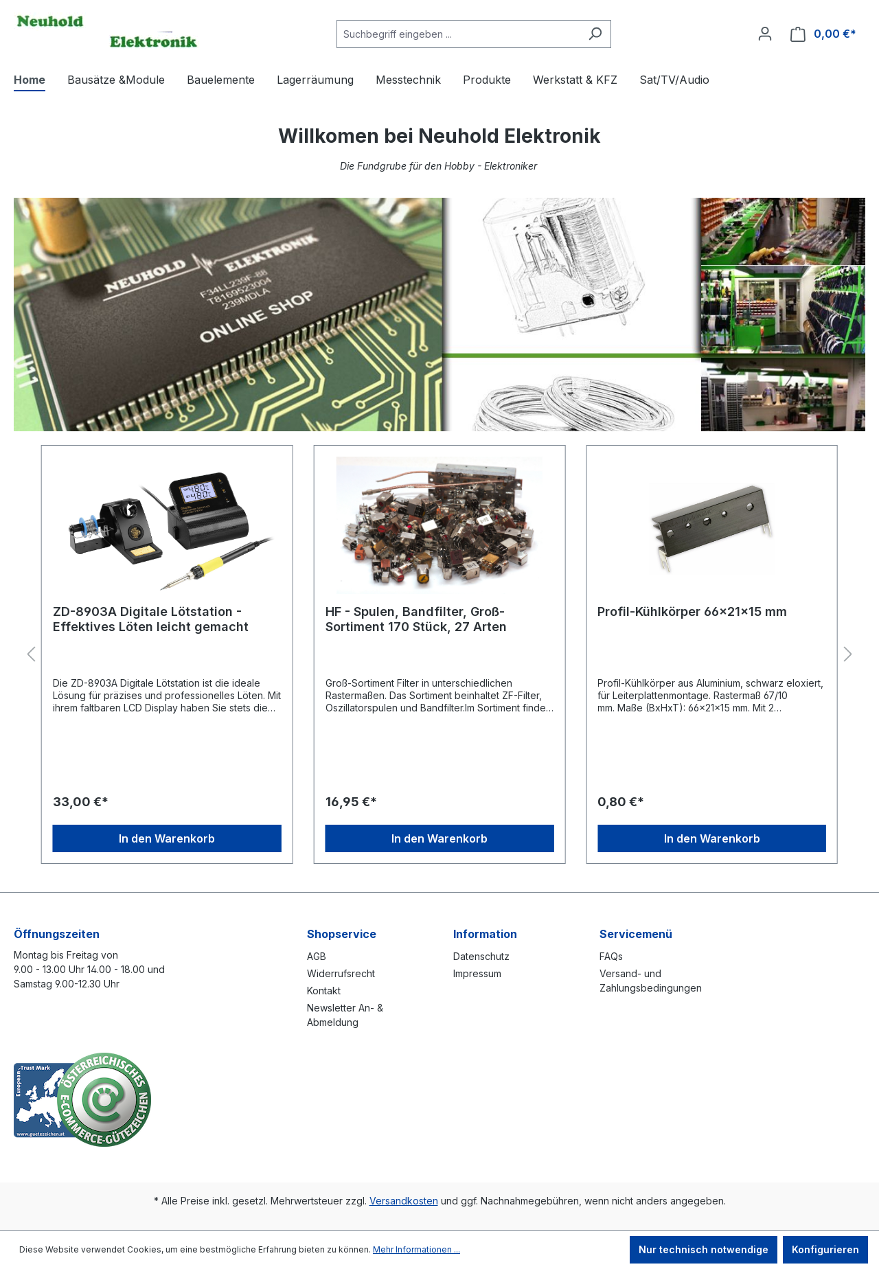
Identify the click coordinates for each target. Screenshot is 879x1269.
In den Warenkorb (167, 838)
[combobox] (458, 34)
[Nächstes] (848, 654)
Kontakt (324, 990)
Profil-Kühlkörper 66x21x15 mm (692, 611)
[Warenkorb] (823, 34)
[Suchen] (595, 34)
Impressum (477, 973)
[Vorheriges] (31, 654)
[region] (439, 655)
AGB (316, 956)
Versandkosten (403, 1201)
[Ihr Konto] (765, 33)
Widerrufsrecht (341, 973)
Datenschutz (481, 956)
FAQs (611, 956)
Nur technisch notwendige (703, 1249)
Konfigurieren (825, 1249)
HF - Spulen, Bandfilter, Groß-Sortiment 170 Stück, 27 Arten (416, 619)
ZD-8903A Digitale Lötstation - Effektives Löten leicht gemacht (151, 619)
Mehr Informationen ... (416, 1249)
